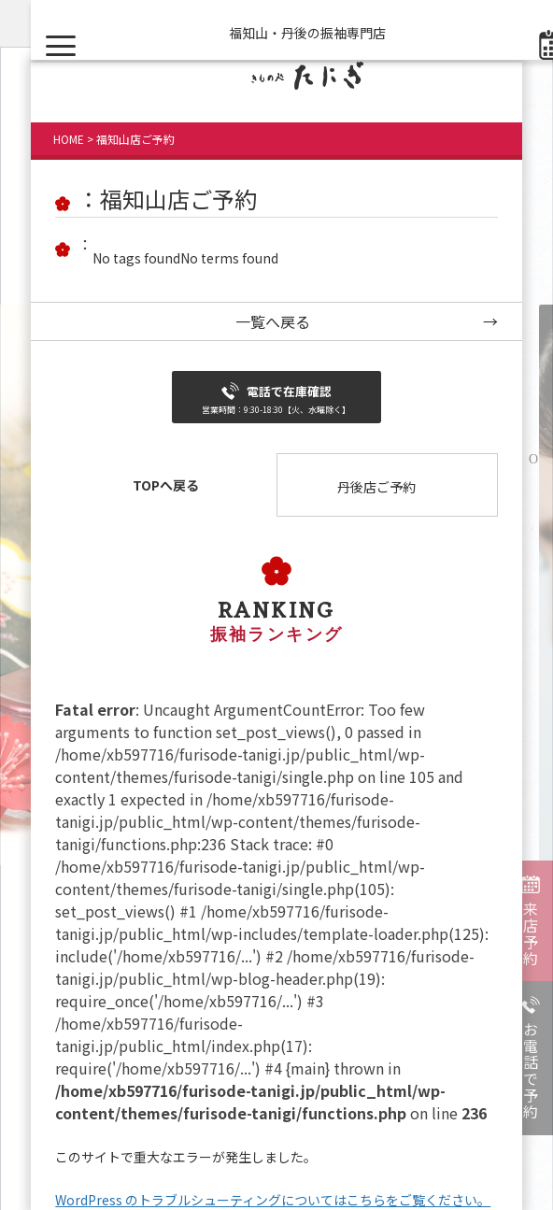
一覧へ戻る (272, 321)
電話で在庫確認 (276, 399)
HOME (68, 139)
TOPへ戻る (166, 485)
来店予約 (530, 933)
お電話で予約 (530, 1070)
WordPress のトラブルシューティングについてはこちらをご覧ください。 (272, 1199)
